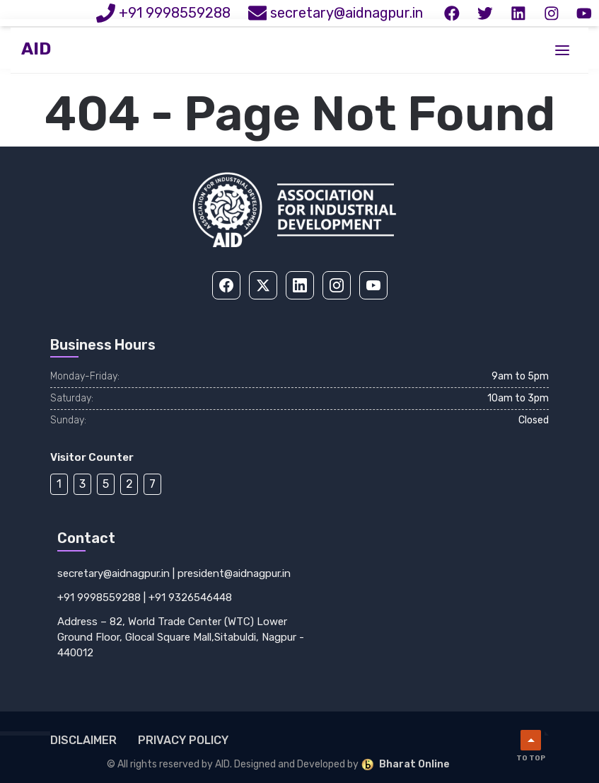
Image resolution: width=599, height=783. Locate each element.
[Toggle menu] (562, 51)
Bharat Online (405, 765)
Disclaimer (83, 740)
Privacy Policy (183, 740)
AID (36, 51)
